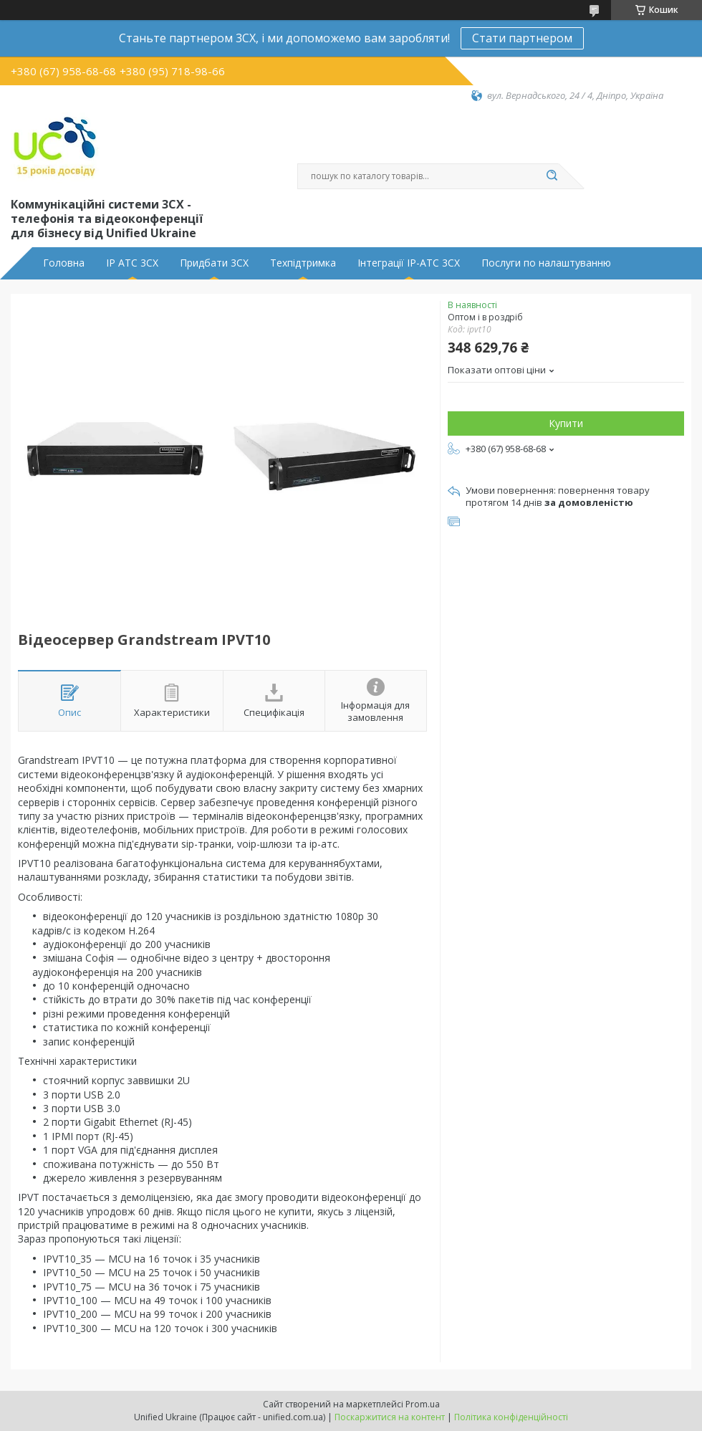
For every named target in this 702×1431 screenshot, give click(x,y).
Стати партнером (522, 38)
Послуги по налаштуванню (546, 263)
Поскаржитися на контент (390, 1417)
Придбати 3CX (214, 263)
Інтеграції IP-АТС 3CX (408, 263)
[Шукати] (551, 176)
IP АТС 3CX (132, 263)
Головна (64, 263)
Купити (566, 423)
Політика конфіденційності (511, 1417)
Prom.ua (422, 1404)
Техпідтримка (303, 263)
